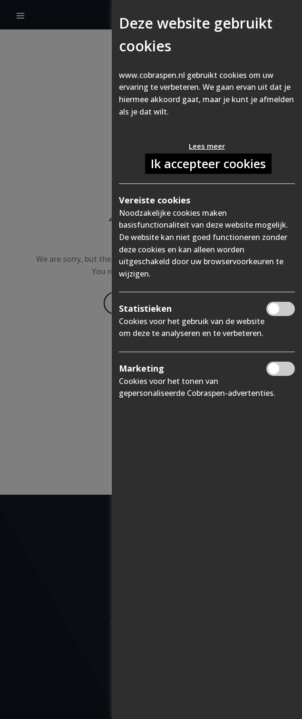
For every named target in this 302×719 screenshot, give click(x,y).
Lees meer (207, 146)
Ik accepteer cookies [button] (208, 163)
